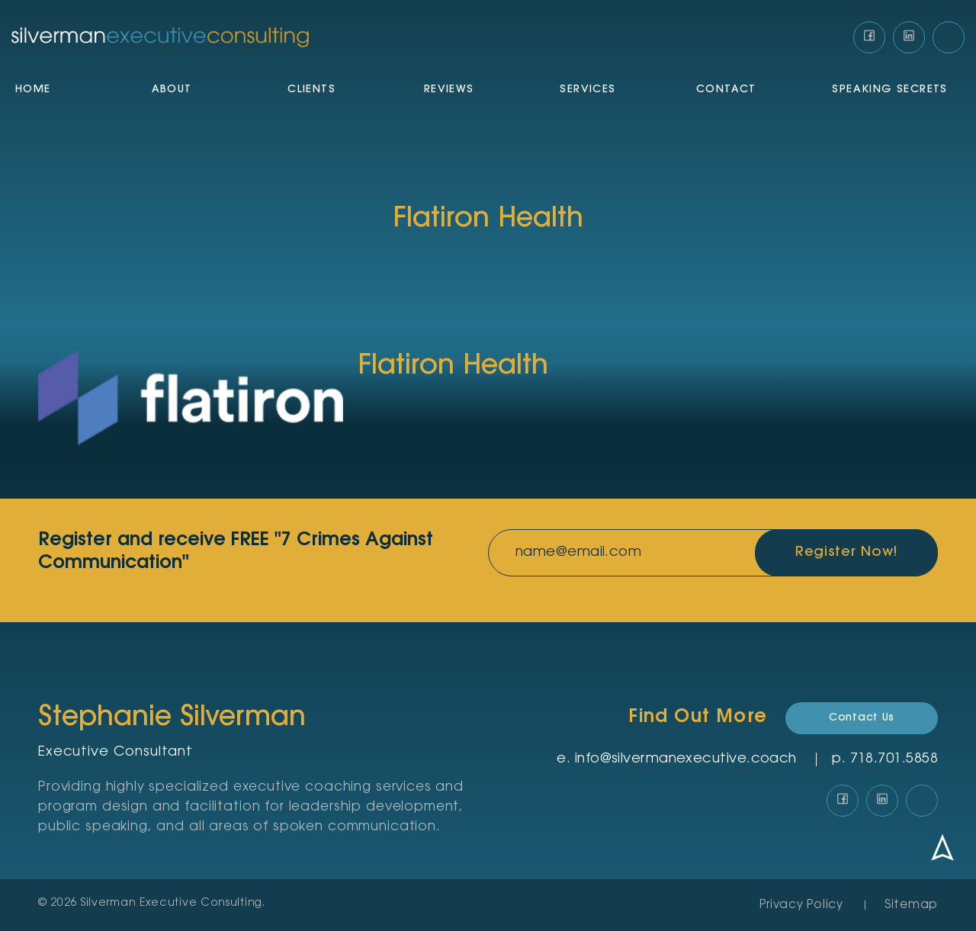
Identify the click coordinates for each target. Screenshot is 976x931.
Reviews (449, 90)
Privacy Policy (801, 905)
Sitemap (911, 905)
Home (33, 90)
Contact (726, 90)
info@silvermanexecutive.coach (686, 759)
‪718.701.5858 (894, 759)
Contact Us (861, 718)
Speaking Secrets (889, 90)
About (172, 90)
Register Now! (846, 553)
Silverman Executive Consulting (171, 903)
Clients (311, 90)
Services (587, 90)
